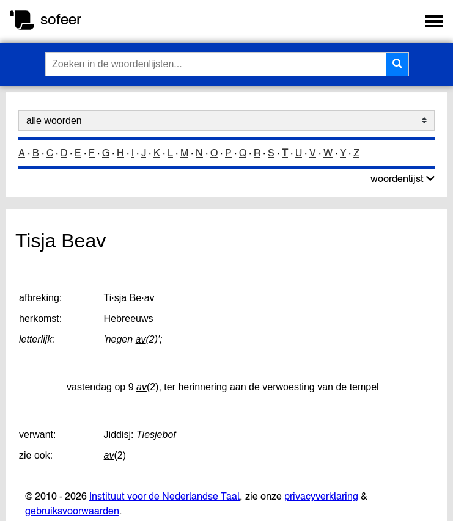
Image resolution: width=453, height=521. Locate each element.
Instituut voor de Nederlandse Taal (164, 496)
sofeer (60, 19)
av (141, 339)
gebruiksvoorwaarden (72, 510)
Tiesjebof (156, 434)
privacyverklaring (321, 496)
